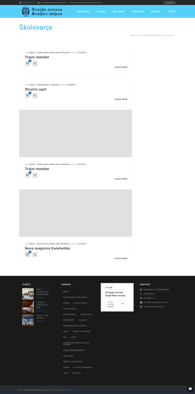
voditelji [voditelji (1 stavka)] (66, 367)
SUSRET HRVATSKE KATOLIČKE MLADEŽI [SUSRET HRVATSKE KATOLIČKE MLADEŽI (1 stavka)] (76, 344)
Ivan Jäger (119, 11)
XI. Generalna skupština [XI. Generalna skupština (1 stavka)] (82, 367)
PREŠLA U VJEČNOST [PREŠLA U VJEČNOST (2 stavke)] (82, 331)
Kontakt (156, 11)
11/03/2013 (81, 244)
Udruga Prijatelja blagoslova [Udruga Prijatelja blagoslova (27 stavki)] (74, 350)
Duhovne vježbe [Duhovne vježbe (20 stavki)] (69, 314)
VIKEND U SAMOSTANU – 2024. (43, 305)
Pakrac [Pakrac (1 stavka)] (65, 331)
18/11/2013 (81, 164)
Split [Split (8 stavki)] (64, 337)
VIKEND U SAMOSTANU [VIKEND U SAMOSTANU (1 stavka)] (72, 362)
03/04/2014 (71, 85)
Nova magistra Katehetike (47, 248)
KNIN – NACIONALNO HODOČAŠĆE (43, 292)
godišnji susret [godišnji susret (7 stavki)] (86, 314)
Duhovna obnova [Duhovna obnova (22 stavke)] (80, 303)
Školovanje (65, 53)
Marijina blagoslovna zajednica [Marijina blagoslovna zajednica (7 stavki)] (75, 326)
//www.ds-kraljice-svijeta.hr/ (154, 307)
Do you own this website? (110, 304)
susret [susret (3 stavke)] (73, 337)
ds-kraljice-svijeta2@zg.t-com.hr (54, 2)
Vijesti (171, 11)
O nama (101, 11)
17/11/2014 (81, 53)
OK (122, 303)
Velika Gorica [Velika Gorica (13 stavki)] (68, 356)
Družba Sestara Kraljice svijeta (158, 35)
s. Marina (31, 53)
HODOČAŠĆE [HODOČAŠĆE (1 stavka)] (68, 320)
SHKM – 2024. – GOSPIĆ (43, 316)
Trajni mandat (37, 57)
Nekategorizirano (43, 85)
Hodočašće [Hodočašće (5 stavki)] (82, 320)
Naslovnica (83, 11)
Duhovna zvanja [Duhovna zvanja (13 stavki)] (69, 309)
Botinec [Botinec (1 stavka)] (66, 292)
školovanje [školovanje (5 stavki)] (76, 373)
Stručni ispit (36, 89)
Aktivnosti (138, 11)
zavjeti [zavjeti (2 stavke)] (65, 373)
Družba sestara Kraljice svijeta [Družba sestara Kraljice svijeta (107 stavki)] (75, 297)
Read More (121, 67)
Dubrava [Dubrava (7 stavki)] (66, 303)
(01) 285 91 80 (29, 2)
